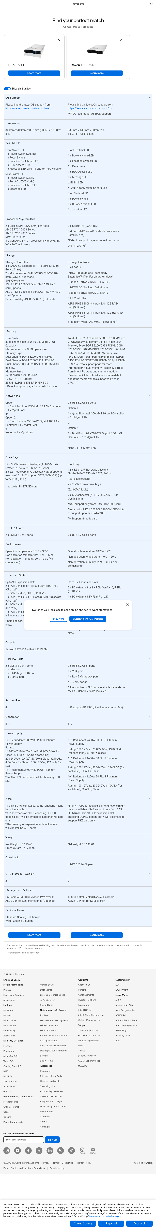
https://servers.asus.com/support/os (27, 108)
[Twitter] (39, 1150)
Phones (7, 990)
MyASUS (82, 1066)
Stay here (58, 618)
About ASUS (84, 984)
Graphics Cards (11, 1107)
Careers (82, 990)
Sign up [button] (52, 1139)
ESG (117, 984)
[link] (78, 4)
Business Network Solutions (54, 1035)
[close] (127, 604)
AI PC (118, 1000)
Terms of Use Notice (63, 1163)
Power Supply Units (13, 1122)
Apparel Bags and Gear (51, 1091)
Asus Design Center (125, 1010)
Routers (44, 1015)
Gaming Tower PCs (12, 1066)
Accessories (9, 1000)
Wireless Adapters (49, 1025)
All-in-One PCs (10, 1056)
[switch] (7, 88)
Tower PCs (8, 1061)
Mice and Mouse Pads (51, 1076)
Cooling (7, 1117)
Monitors (7, 1046)
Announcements (86, 995)
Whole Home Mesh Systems (54, 1020)
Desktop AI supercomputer (53, 1050)
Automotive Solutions (126, 1020)
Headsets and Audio (50, 1081)
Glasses (7, 1091)
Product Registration (88, 1040)
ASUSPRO (120, 1015)
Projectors (8, 1051)
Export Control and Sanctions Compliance (24, 1168)
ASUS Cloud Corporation (90, 1015)
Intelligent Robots (49, 1040)
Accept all (139, 1223)
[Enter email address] (23, 1139)
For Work (8, 1015)
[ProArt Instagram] (82, 1150)
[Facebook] (28, 1150)
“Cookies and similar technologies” (104, 1216)
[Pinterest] (60, 1150)
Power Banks (46, 1111)
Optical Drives (47, 984)
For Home (8, 1010)
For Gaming (9, 1030)
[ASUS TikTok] (71, 1150)
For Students (9, 1025)
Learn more (34, 73)
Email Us (82, 1045)
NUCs (6, 1071)
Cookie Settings (58, 1168)
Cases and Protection (50, 1096)
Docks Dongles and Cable (53, 1106)
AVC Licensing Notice (126, 1025)
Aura (117, 1040)
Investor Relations (87, 1000)
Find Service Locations (89, 1035)
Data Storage (47, 990)
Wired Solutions (48, 1030)
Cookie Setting (83, 1223)
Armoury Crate (122, 1035)
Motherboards (10, 1102)
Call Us (81, 1050)
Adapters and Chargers (52, 1101)
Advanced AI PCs (124, 1005)
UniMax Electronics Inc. (89, 1020)
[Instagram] (6, 1150)
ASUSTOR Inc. (85, 1010)
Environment (121, 990)
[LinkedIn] (49, 1150)
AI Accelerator (47, 1000)
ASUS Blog (121, 1030)
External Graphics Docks (52, 995)
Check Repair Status (88, 1030)
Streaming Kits (47, 1086)
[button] (4, 4)
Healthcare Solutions (13, 995)
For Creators (9, 1020)
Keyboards (45, 1071)
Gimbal (43, 1121)
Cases (6, 1112)
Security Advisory (87, 1055)
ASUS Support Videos (89, 1061)
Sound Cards (46, 1005)
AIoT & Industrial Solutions (53, 1045)
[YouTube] (17, 1150)
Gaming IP (45, 1126)
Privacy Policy (84, 1163)
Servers (44, 1055)
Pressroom (83, 1005)
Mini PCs (7, 1076)
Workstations (10, 1081)
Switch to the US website (87, 618)
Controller (45, 1116)
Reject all (111, 1223)
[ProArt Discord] (93, 1150)
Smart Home (46, 1061)
